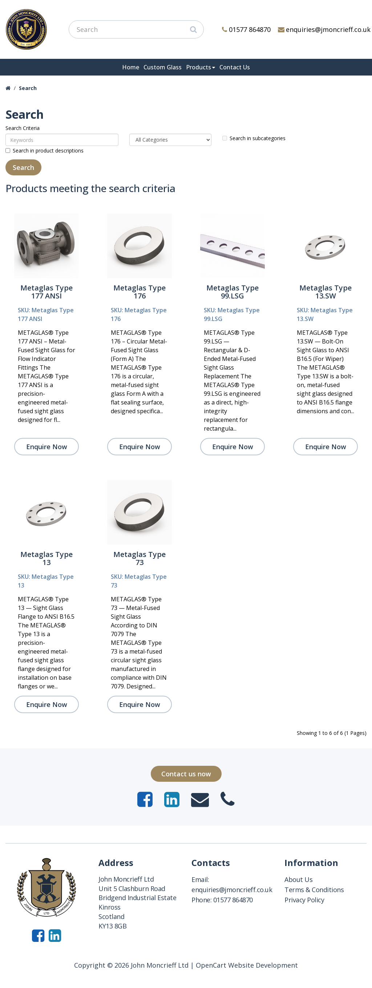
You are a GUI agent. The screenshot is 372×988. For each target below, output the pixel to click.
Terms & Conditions (314, 889)
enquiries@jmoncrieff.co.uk (324, 29)
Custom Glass (162, 67)
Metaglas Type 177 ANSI (46, 292)
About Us (298, 879)
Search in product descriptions (44, 150)
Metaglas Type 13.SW (325, 292)
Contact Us (234, 67)
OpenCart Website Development (247, 965)
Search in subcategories (254, 138)
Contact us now (186, 773)
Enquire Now (46, 446)
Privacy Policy (304, 899)
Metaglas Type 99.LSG (232, 292)
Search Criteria (22, 128)
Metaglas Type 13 (46, 558)
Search (28, 88)
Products (198, 67)
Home (130, 67)
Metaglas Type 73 (139, 558)
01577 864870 (246, 29)
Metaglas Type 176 (139, 292)
